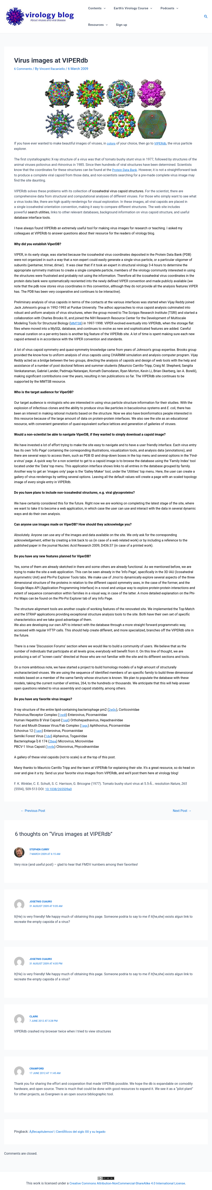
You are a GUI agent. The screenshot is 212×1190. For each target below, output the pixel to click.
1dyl (48, 736)
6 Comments (23, 69)
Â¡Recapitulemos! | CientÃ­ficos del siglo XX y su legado (69, 1132)
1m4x (51, 746)
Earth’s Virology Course (130, 8)
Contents (96, 8)
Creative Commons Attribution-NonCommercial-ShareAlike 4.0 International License (127, 1183)
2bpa (53, 741)
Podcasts (164, 8)
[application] (103, 8)
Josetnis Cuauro (41, 901)
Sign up (118, 25)
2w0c (113, 709)
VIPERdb (161, 143)
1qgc (84, 725)
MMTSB (76, 323)
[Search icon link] (206, 17)
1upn (38, 730)
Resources (97, 25)
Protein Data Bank (125, 170)
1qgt (65, 720)
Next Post (181, 810)
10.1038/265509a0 (59, 789)
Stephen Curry (40, 849)
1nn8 (62, 715)
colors (111, 143)
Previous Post (34, 810)
